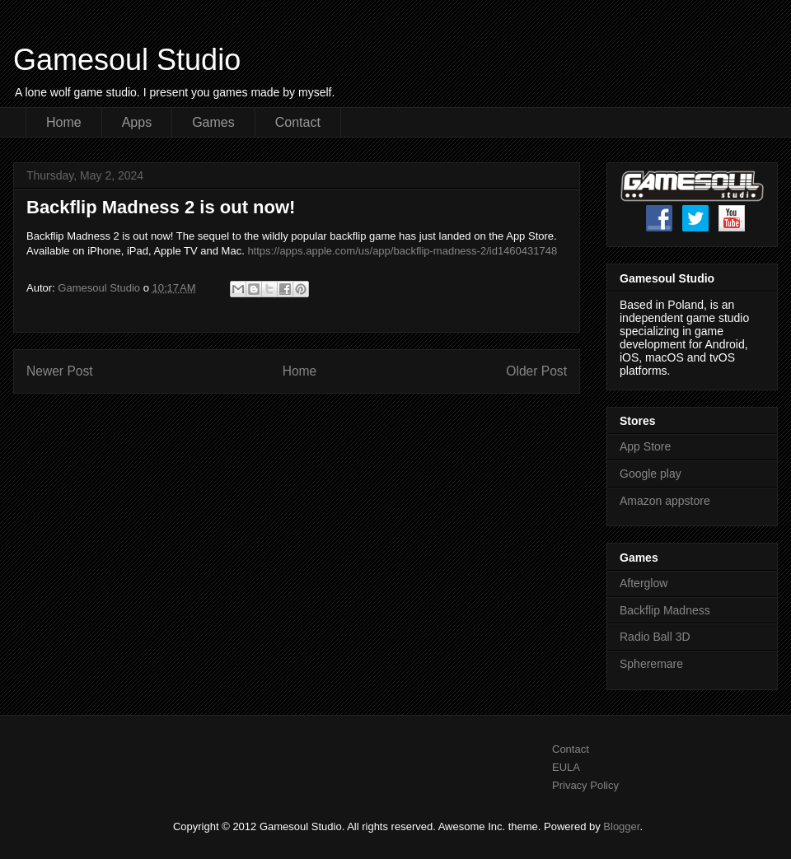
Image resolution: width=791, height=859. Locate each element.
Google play (650, 473)
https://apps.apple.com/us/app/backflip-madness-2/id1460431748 (402, 251)
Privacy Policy (585, 785)
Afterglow (643, 583)
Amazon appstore (665, 500)
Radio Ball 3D (655, 636)
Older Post (536, 371)
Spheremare (651, 663)
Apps (137, 122)
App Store (645, 446)
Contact (298, 122)
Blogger (621, 826)
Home (64, 122)
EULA (566, 767)
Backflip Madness (665, 610)
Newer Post (59, 371)
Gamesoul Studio (127, 60)
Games (213, 122)
